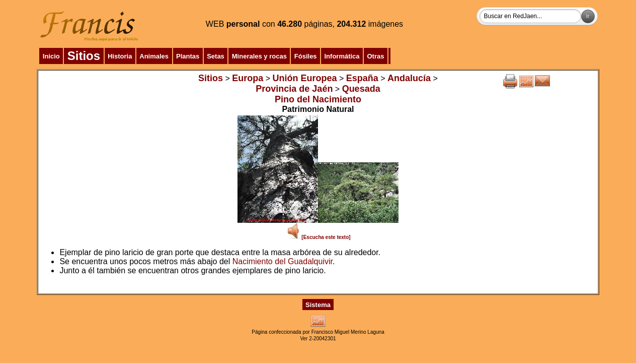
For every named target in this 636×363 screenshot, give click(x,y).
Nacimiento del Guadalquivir (282, 261)
